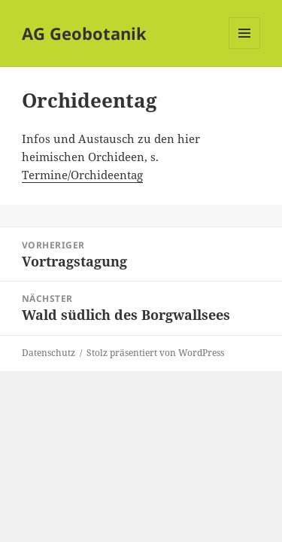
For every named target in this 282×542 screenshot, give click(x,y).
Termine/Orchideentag (82, 174)
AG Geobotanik (84, 33)
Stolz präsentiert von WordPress (155, 352)
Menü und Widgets (244, 48)
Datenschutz (48, 352)
